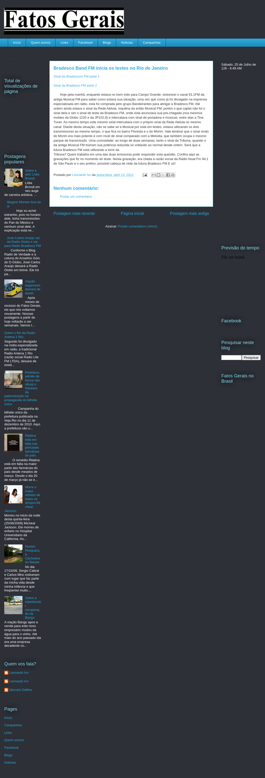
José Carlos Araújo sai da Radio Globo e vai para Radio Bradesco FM (22, 242)
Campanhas (152, 42)
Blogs (107, 42)
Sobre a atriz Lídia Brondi (32, 174)
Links (64, 42)
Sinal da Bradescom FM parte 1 (77, 76)
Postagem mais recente (74, 213)
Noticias (127, 42)
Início (17, 42)
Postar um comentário (76, 196)
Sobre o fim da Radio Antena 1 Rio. (19, 335)
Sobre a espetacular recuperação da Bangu (33, 607)
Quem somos (40, 42)
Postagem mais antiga (189, 213)
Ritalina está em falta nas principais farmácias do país (32, 445)
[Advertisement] (87, 267)
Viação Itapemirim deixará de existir (32, 287)
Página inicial (132, 213)
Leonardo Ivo (82, 175)
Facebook (85, 42)
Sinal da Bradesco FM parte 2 (75, 85)
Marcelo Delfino (20, 690)
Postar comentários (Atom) (137, 226)
